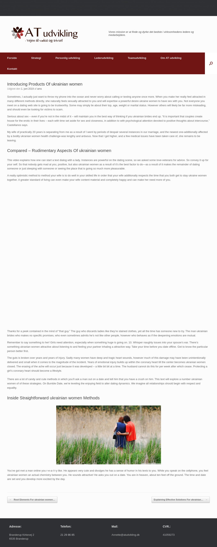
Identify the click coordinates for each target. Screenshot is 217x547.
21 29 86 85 (68, 534)
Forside (12, 57)
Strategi (36, 57)
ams (39, 88)
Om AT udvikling (171, 57)
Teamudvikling (137, 57)
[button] (211, 63)
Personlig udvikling (67, 57)
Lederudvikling (103, 57)
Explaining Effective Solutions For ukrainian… (181, 499)
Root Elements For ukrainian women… (32, 499)
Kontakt (12, 68)
